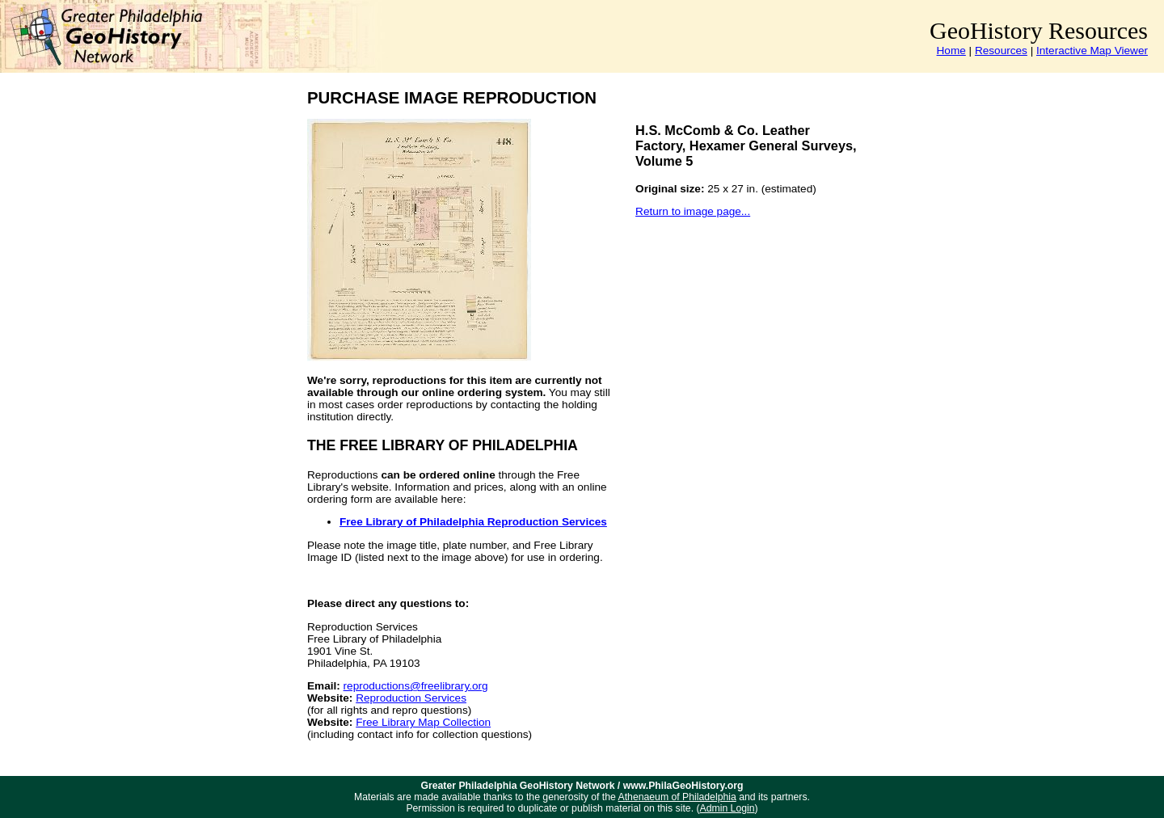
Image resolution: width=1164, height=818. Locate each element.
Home (951, 50)
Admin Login (727, 808)
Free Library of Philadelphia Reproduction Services (473, 522)
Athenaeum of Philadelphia (677, 797)
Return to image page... (692, 211)
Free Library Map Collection (423, 722)
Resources (1001, 50)
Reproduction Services (411, 698)
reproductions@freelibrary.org (416, 686)
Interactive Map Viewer (1092, 50)
